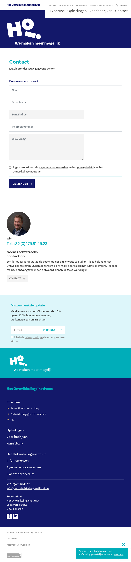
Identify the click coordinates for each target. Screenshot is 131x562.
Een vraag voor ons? (23, 81)
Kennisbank (15, 443)
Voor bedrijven (17, 437)
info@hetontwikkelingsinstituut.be (28, 488)
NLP (13, 420)
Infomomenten (18, 461)
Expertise (13, 402)
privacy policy (33, 337)
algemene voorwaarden (53, 167)
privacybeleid (85, 167)
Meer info (118, 554)
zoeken (123, 5)
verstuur (49, 330)
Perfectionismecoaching (25, 408)
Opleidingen (15, 430)
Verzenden (20, 184)
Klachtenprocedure (20, 474)
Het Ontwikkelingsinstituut (23, 5)
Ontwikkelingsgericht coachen (28, 414)
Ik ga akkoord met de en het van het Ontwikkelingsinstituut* (58, 169)
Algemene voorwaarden (24, 467)
